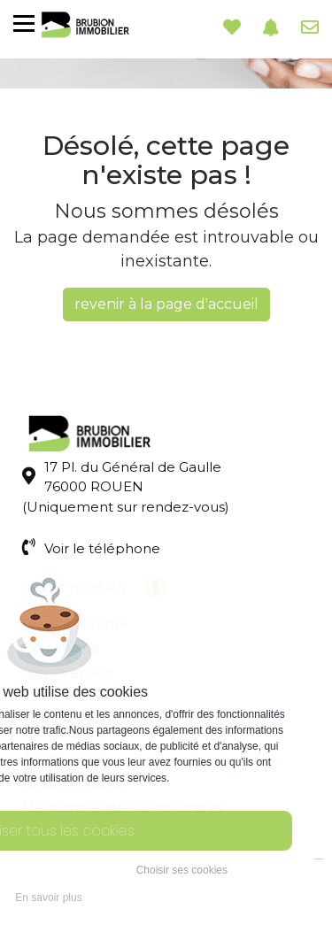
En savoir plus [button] (48, 897)
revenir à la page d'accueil (166, 304)
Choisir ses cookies (182, 870)
